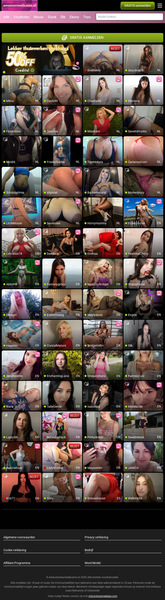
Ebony (74, 17)
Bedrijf (89, 545)
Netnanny (78, 585)
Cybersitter (93, 585)
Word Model (93, 558)
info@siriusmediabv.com (103, 591)
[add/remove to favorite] (86, 43)
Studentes (21, 17)
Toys (87, 17)
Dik (63, 17)
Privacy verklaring (96, 532)
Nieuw (38, 17)
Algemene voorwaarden (19, 532)
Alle (6, 17)
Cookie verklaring (14, 545)
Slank (52, 17)
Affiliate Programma (16, 558)
